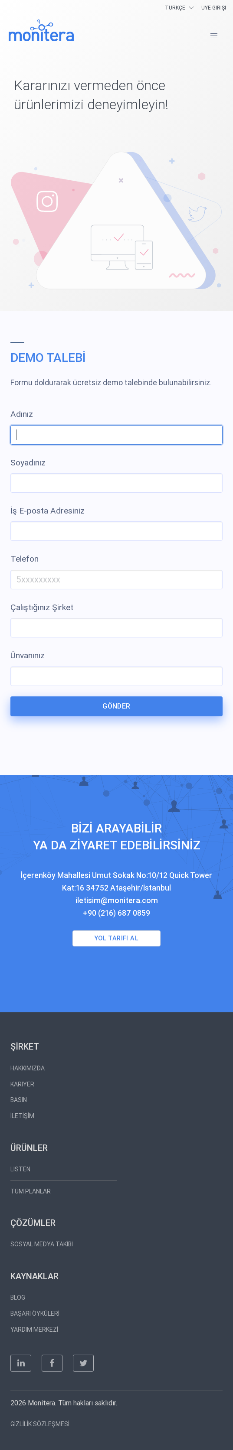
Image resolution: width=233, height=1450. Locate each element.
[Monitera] (41, 30)
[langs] (180, 7)
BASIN (18, 1099)
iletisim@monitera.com (116, 900)
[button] (214, 36)
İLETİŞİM (22, 1115)
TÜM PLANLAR (30, 1191)
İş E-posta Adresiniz (47, 511)
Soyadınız (28, 463)
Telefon (24, 559)
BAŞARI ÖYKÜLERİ (34, 1313)
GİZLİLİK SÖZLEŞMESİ (39, 1424)
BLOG (17, 1297)
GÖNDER (116, 706)
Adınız (21, 414)
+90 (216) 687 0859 (116, 913)
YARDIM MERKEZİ (34, 1329)
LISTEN (20, 1169)
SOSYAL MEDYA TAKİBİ (41, 1244)
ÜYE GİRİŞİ (213, 8)
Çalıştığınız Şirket (41, 607)
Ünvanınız (27, 655)
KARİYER (22, 1084)
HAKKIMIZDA (27, 1068)
